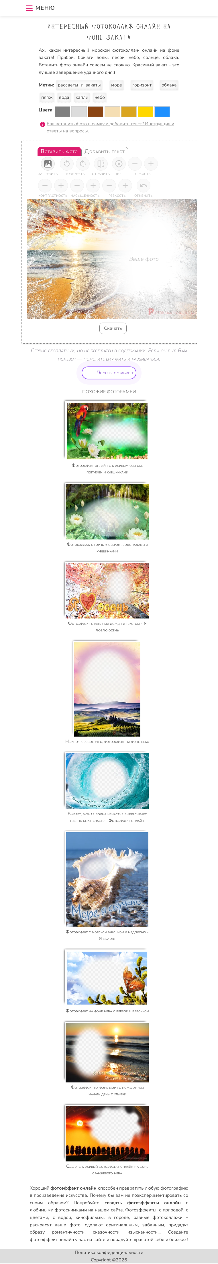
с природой (171, 1210)
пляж (47, 97)
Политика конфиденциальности (109, 1252)
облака (169, 85)
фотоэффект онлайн (52, 1239)
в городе (118, 1217)
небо (100, 97)
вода (64, 97)
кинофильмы (90, 1217)
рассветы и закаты (79, 85)
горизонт (142, 85)
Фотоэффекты (140, 1210)
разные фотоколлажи (158, 1217)
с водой (62, 1217)
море (116, 85)
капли (82, 97)
